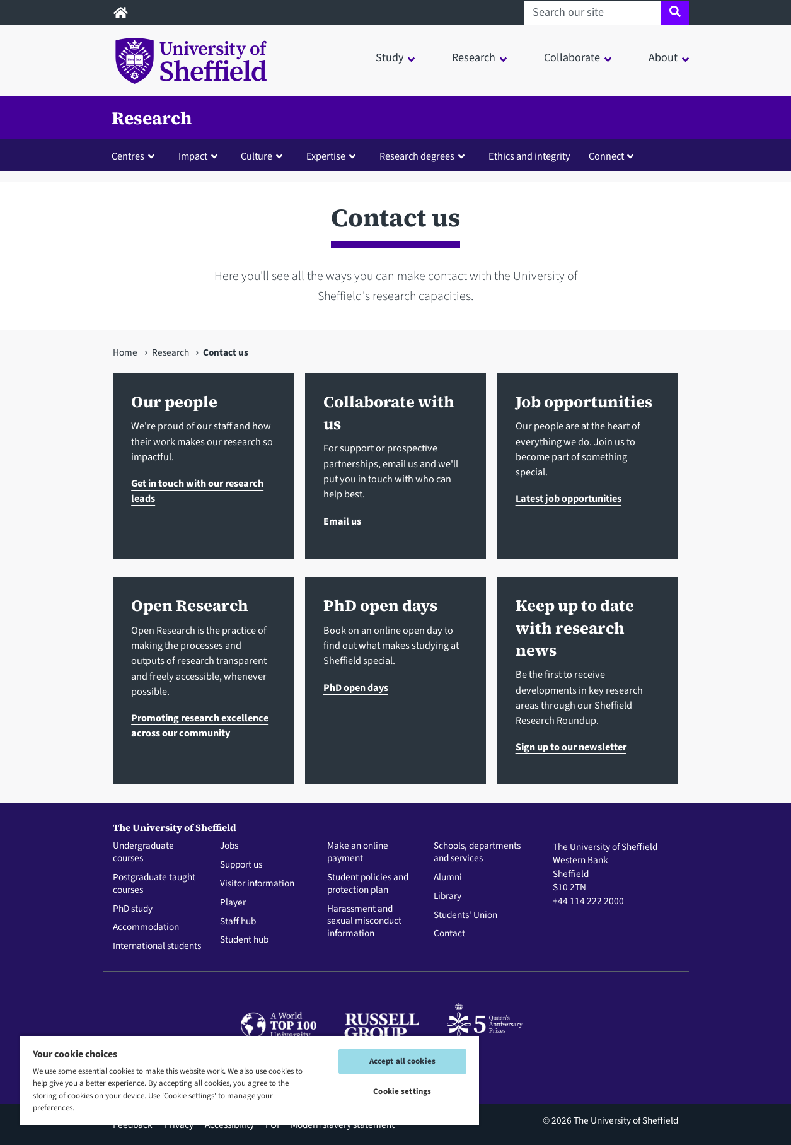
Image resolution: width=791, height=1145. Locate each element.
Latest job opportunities (568, 498)
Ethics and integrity (529, 156)
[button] (136, 156)
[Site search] (674, 13)
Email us (342, 521)
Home (125, 352)
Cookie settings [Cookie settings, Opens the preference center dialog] (402, 1091)
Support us (241, 865)
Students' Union (465, 915)
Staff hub (238, 921)
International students (157, 946)
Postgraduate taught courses (154, 884)
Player (233, 903)
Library (447, 896)
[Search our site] (592, 13)
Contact (449, 933)
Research (152, 118)
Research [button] (473, 58)
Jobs (229, 846)
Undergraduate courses (143, 852)
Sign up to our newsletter (571, 747)
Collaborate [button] (572, 58)
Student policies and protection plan (367, 884)
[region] (249, 1080)
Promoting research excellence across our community (199, 725)
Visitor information (257, 884)
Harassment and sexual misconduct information (364, 921)
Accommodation (146, 927)
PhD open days (355, 687)
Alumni (448, 877)
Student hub (244, 940)
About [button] (663, 58)
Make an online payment (357, 852)
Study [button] (389, 58)
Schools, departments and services (477, 852)
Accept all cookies (402, 1061)
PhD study (133, 909)
